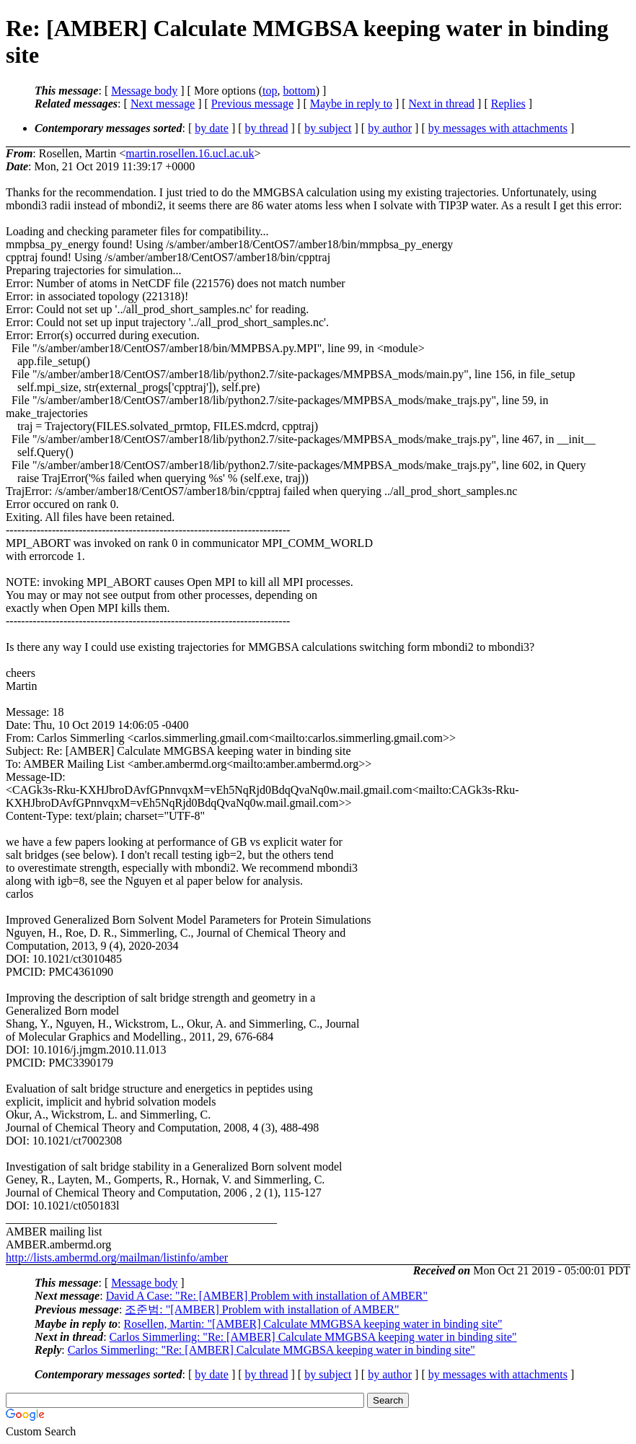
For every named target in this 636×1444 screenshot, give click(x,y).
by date (212, 128)
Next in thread (442, 103)
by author (390, 128)
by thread (266, 128)
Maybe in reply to (351, 103)
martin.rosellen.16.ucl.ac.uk (189, 153)
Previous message (252, 103)
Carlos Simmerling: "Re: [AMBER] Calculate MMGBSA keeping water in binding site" (313, 1337)
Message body (144, 90)
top (269, 90)
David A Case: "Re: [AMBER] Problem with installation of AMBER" (267, 1296)
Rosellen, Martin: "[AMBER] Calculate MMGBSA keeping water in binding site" (313, 1324)
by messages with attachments (497, 128)
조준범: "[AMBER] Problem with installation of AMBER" (262, 1309)
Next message (163, 103)
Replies (508, 103)
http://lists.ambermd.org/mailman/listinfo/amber (117, 1257)
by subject (327, 128)
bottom (299, 90)
